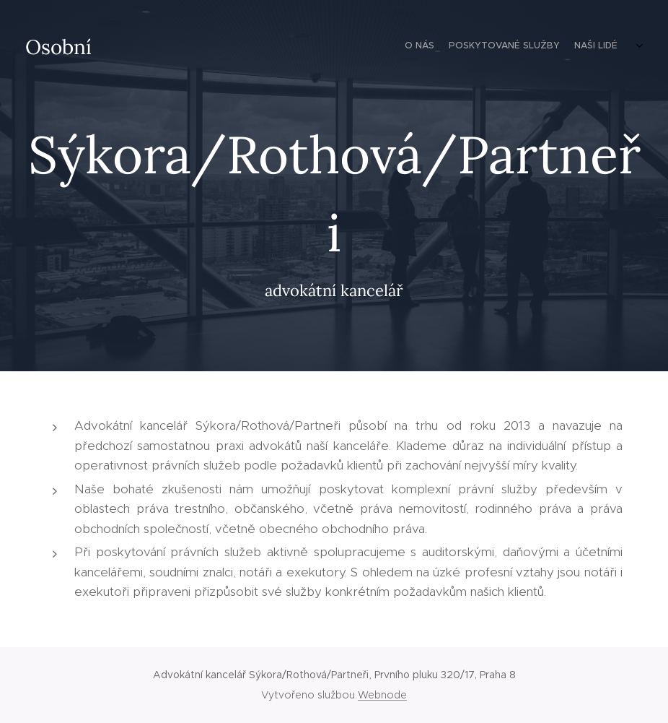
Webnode (382, 694)
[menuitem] (601, 47)
